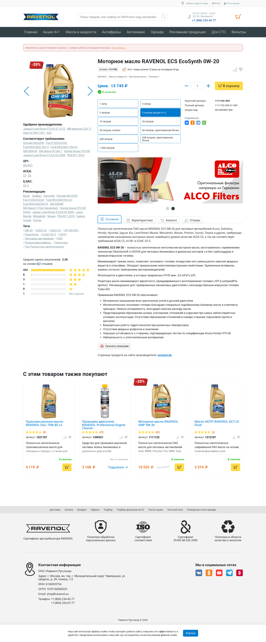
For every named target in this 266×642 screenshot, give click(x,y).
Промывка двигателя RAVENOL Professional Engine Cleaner (103, 435)
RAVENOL (102, 77)
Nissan (51, 216)
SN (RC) (28, 165)
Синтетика (61, 242)
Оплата (69, 509)
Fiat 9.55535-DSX (33, 200)
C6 (29, 175)
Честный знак (175, 509)
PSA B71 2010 (66, 216)
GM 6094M (56, 204)
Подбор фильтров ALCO (130, 509)
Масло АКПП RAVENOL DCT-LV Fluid (217, 433)
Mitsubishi (39, 216)
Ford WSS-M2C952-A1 (59, 200)
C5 (24, 175)
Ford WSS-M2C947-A (35, 204)
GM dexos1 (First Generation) (40, 208)
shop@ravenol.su (58, 594)
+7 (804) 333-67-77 (62, 603)
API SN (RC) (71, 230)
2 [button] (173, 218)
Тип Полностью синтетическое (44, 246)
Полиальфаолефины (38, 242)
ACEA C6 (55, 230)
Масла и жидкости (118, 77)
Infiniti (27, 212)
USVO (62, 234)
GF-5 (26, 185)
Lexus (79, 212)
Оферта (95, 509)
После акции (155, 509)
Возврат (82, 509)
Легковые (153, 77)
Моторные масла (137, 77)
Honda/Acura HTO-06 (73, 208)
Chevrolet (49, 196)
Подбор (108, 509)
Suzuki (27, 220)
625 (158, 442)
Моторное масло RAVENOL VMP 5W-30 (158, 433)
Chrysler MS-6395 (67, 196)
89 (44, 442)
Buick (26, 196)
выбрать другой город (197, 3)
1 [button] (167, 218)
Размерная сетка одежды (201, 509)
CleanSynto (32, 234)
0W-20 (29, 230)
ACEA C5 (41, 230)
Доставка (55, 509)
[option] (58, 91)
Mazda (27, 216)
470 (101, 442)
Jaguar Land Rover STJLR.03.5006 (53, 212)
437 (38, 263)
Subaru (80, 216)
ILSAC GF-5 (49, 234)
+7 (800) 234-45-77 (204, 20)
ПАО (60, 238)
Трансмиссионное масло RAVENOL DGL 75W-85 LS (44, 433)
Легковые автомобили (39, 238)
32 (213, 442)
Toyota (37, 220)
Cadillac (37, 196)
